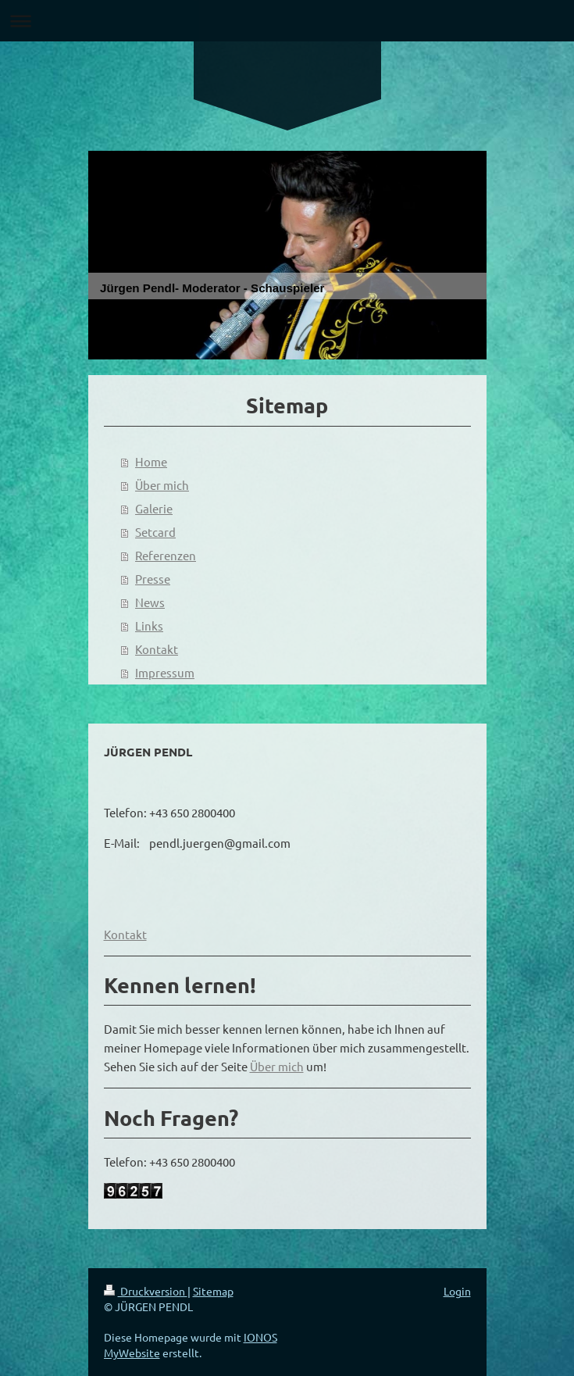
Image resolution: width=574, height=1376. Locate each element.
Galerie (154, 508)
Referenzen (165, 555)
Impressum (164, 672)
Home (151, 461)
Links (149, 625)
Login (457, 1291)
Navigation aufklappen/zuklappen (287, 21)
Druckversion (145, 1291)
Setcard (155, 531)
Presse (152, 578)
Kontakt (156, 649)
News (150, 602)
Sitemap (213, 1291)
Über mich (162, 484)
